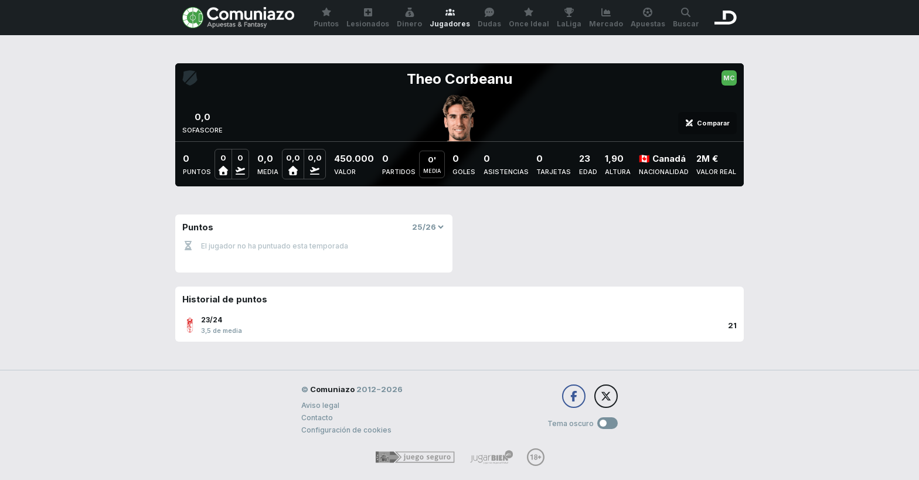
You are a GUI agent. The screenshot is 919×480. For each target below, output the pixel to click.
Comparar (707, 123)
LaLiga (569, 18)
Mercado (606, 18)
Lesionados (367, 18)
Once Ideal (529, 18)
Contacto (317, 417)
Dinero (409, 18)
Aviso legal (320, 405)
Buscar (686, 18)
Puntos (326, 18)
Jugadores (450, 18)
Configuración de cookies (346, 429)
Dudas (489, 18)
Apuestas (648, 18)
